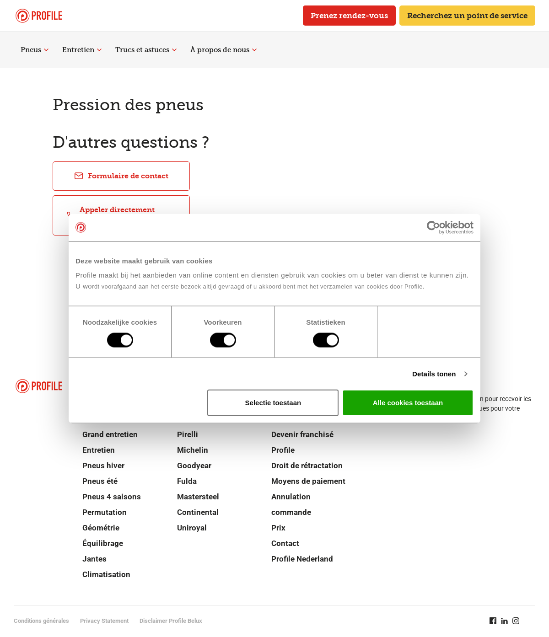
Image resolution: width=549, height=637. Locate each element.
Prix (278, 527)
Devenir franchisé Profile (302, 442)
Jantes (94, 558)
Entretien (82, 50)
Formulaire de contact (121, 175)
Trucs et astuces (146, 50)
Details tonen (434, 373)
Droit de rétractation (307, 465)
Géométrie (100, 527)
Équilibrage (102, 543)
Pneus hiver (103, 465)
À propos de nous (223, 50)
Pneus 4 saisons (111, 496)
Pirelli (187, 434)
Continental (198, 512)
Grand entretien (110, 434)
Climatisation (106, 574)
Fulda (187, 481)
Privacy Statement (104, 620)
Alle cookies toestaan (408, 403)
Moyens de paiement (308, 481)
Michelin (192, 450)
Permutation (104, 512)
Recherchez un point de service (467, 15)
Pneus (34, 50)
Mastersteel (198, 496)
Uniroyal (192, 527)
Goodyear (194, 465)
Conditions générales (41, 620)
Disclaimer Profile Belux (171, 620)
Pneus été (100, 481)
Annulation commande (291, 504)
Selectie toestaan (273, 403)
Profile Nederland (302, 558)
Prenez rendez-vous (349, 15)
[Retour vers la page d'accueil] (39, 16)
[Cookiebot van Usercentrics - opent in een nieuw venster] (433, 227)
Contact (285, 543)
